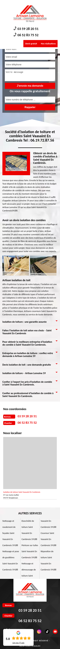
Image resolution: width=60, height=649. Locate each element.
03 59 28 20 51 (25, 28)
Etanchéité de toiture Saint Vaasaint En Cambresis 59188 (29, 530)
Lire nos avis (18, 643)
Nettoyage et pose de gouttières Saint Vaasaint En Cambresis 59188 (10, 560)
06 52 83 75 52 (25, 35)
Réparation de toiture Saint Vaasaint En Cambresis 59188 (48, 560)
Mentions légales (30, 646)
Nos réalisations (48, 43)
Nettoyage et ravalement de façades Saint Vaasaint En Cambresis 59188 (10, 533)
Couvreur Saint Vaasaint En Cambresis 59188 (48, 539)
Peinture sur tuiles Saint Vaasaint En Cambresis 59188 (30, 551)
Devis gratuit (31, 43)
